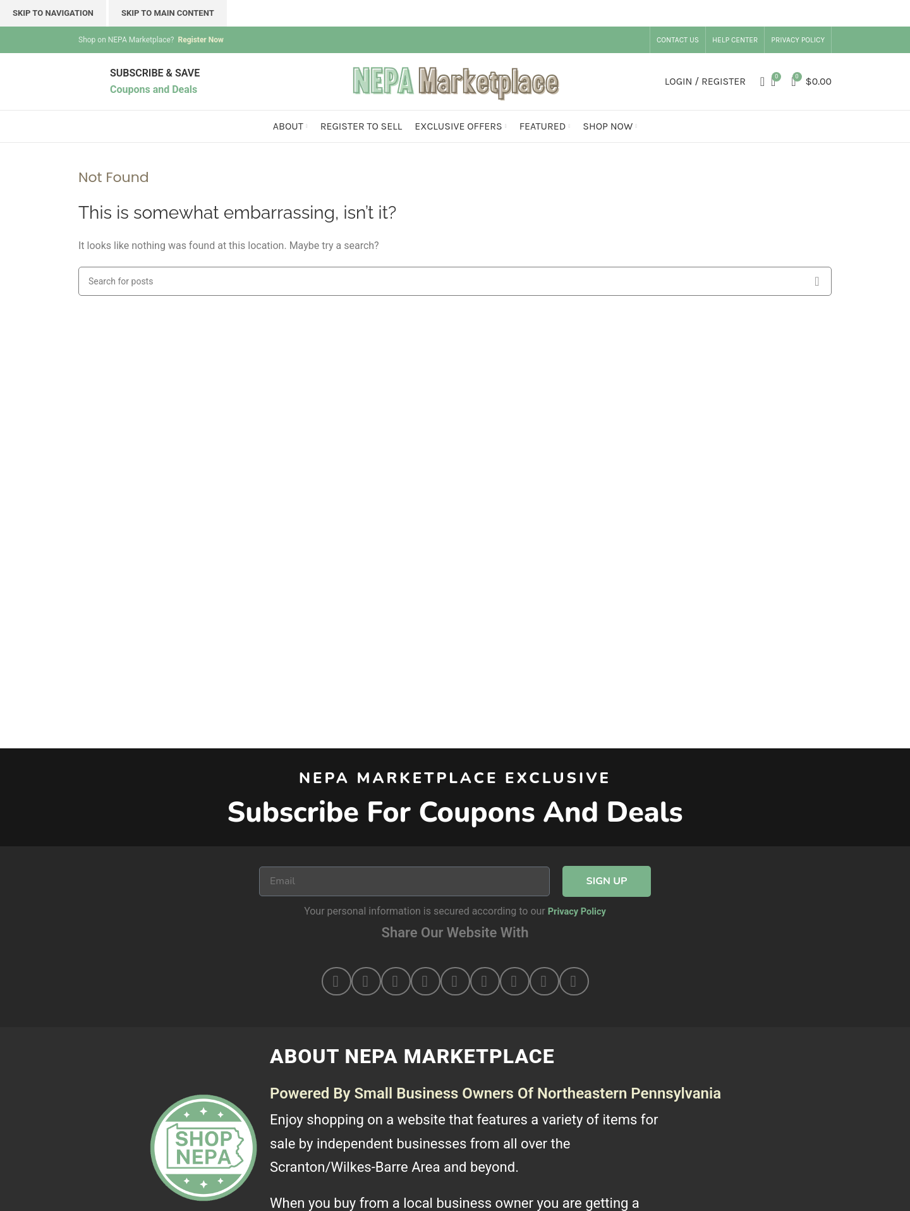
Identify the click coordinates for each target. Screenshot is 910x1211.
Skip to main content (167, 13)
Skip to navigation (53, 13)
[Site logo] (455, 81)
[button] (336, 981)
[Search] (758, 81)
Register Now (200, 39)
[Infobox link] (155, 81)
